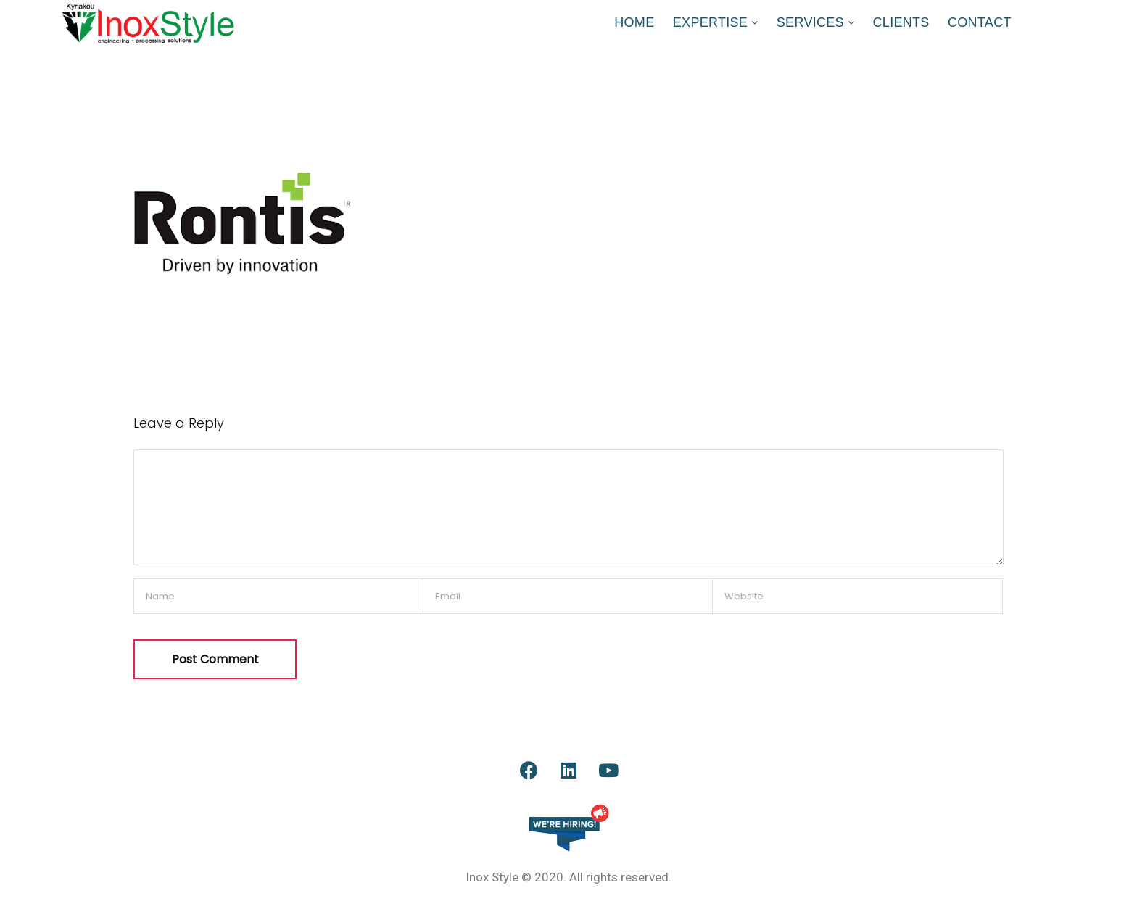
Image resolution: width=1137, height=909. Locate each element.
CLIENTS (901, 22)
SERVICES (810, 22)
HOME (634, 22)
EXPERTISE (710, 22)
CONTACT (980, 22)
